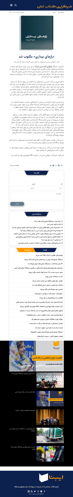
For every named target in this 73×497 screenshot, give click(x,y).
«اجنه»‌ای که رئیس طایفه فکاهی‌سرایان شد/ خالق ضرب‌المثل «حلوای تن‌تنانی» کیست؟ (36, 227)
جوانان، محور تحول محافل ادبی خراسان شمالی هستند (47, 281)
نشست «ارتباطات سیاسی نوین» (54, 276)
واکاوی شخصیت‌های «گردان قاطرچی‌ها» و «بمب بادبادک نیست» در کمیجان (41, 311)
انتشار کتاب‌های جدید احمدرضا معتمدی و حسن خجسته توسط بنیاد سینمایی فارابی (39, 302)
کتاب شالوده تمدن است (54, 224)
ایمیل (33, 184)
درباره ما (37, 486)
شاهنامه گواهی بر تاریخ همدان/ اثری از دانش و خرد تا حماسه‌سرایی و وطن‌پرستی (38, 237)
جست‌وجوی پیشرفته (20, 486)
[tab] (45, 250)
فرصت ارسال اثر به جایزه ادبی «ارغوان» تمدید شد (49, 328)
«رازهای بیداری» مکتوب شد (36, 56)
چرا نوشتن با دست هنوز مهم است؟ (51, 240)
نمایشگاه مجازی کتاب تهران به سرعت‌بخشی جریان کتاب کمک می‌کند (43, 259)
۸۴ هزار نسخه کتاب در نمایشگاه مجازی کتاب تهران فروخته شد (45, 264)
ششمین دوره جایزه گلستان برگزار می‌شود (51, 289)
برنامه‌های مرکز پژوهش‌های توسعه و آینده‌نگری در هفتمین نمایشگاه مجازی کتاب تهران (38, 268)
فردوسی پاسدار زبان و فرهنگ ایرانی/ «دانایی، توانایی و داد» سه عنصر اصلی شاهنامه (37, 234)
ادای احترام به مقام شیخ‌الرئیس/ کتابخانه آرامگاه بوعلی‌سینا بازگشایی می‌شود (41, 306)
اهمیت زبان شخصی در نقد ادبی (40, 365)
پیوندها (31, 486)
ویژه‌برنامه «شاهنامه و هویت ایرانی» (25, 410)
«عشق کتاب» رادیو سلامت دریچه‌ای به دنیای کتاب (49, 293)
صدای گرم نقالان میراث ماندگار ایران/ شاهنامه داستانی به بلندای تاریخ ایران (39, 243)
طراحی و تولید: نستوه (36, 494)
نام (62, 184)
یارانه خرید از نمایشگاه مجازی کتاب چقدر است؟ (47, 221)
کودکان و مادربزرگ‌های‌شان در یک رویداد (51, 298)
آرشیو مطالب (55, 486)
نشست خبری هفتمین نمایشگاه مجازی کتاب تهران (23, 448)
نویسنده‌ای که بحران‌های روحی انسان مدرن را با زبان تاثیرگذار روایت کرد (40, 230)
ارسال (17, 203)
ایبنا (54, 7)
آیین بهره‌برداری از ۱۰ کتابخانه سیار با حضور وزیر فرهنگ (22, 429)
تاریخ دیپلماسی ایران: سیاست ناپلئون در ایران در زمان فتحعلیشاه (45, 315)
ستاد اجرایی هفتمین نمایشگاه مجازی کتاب (23, 373)
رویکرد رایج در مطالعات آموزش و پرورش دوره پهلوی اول (47, 319)
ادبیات (54, 12)
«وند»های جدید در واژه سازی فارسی (25, 392)
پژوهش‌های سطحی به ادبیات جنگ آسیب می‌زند (49, 255)
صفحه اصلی (61, 12)
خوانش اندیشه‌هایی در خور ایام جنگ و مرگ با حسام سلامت (46, 323)
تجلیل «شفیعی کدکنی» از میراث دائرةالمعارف (50, 336)
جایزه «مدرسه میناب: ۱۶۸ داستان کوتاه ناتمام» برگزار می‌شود (46, 272)
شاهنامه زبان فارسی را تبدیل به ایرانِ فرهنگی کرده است (47, 285)
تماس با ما (45, 486)
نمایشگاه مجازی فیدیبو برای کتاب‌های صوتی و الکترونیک (47, 332)
